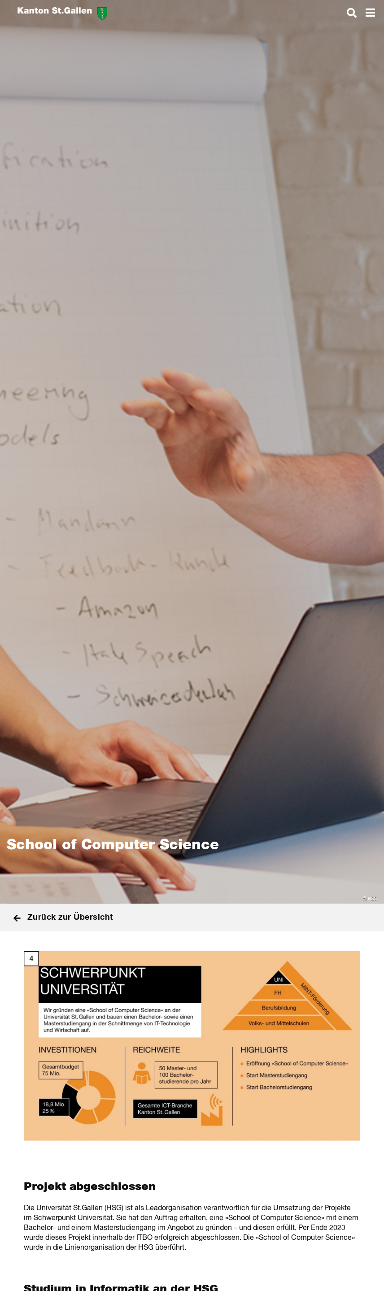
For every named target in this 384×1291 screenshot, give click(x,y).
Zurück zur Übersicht (63, 917)
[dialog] (351, 12)
